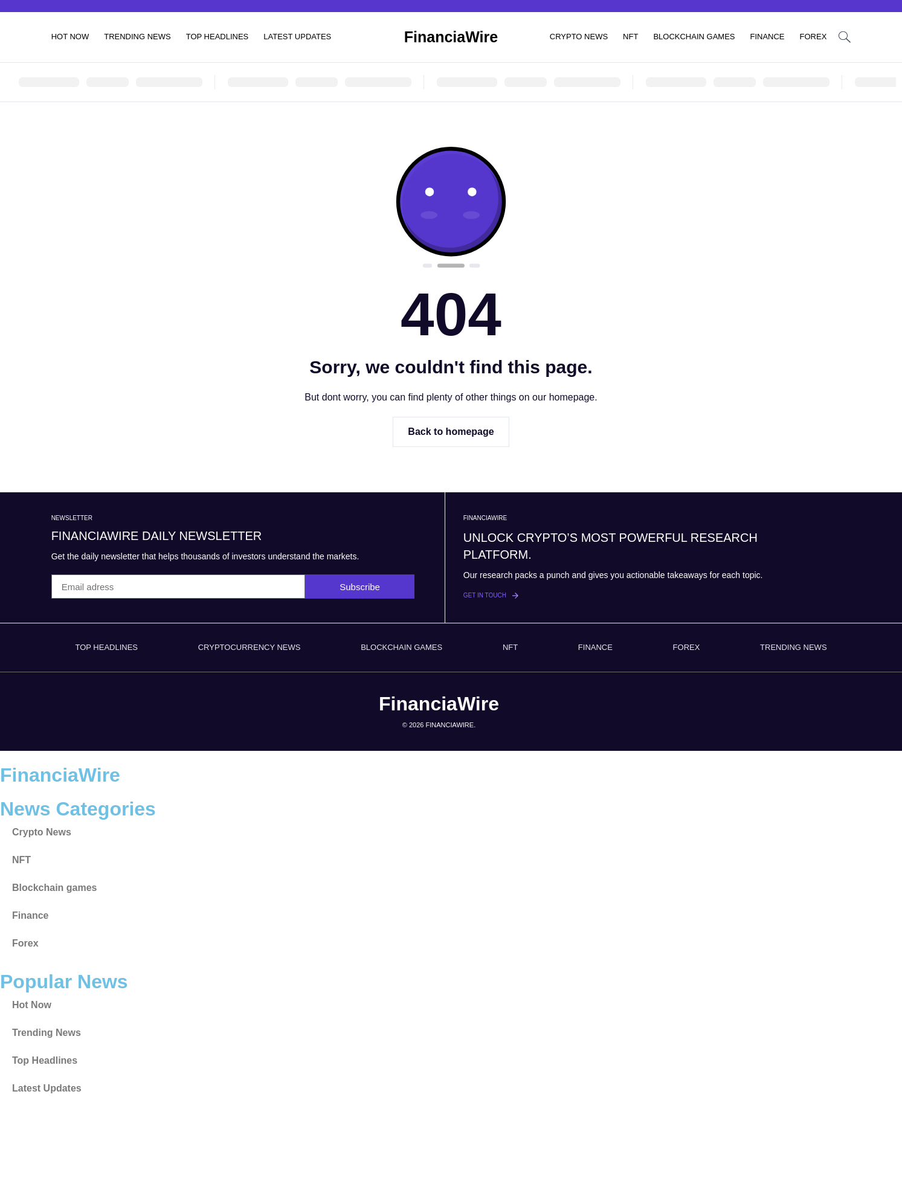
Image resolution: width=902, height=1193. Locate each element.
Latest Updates (297, 36)
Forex (813, 36)
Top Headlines (217, 36)
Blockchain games (694, 36)
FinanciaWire (451, 36)
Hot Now (70, 36)
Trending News (137, 36)
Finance (767, 36)
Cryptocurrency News (249, 647)
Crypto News (579, 36)
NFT (630, 36)
